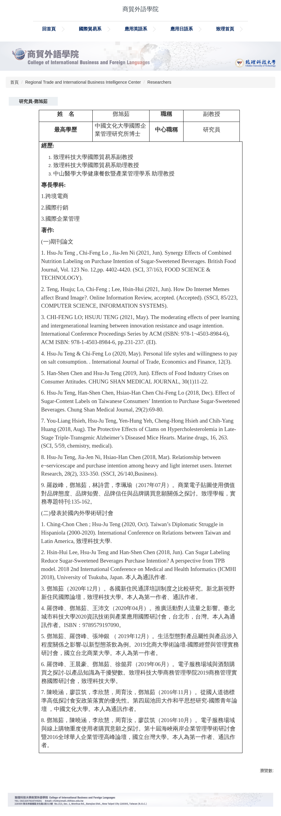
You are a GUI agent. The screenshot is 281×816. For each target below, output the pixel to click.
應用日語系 (195, 28)
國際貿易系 (104, 28)
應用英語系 (149, 28)
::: (30, 28)
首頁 (14, 82)
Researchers (159, 82)
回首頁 (63, 28)
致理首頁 (239, 28)
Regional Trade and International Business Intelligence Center (83, 82)
